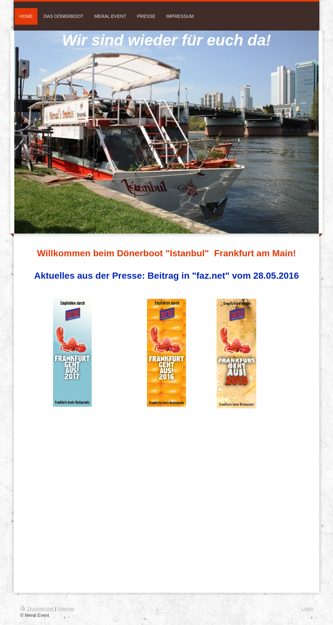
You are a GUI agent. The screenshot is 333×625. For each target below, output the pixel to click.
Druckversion (37, 608)
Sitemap (66, 608)
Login (307, 608)
